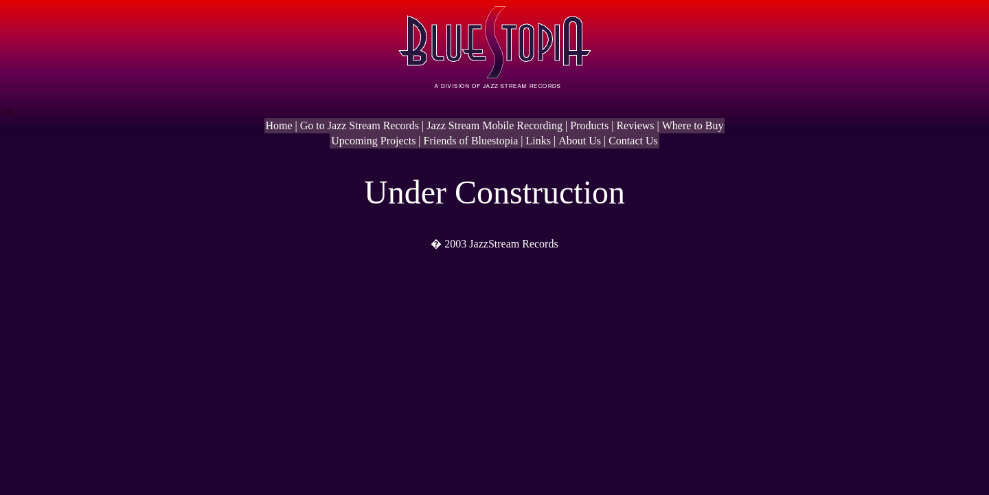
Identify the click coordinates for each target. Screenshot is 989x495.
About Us (579, 140)
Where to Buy (693, 125)
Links (538, 140)
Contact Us (633, 140)
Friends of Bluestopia (471, 140)
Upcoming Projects (373, 140)
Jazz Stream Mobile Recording (494, 125)
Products (589, 125)
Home (279, 125)
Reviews (635, 125)
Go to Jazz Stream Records (359, 125)
